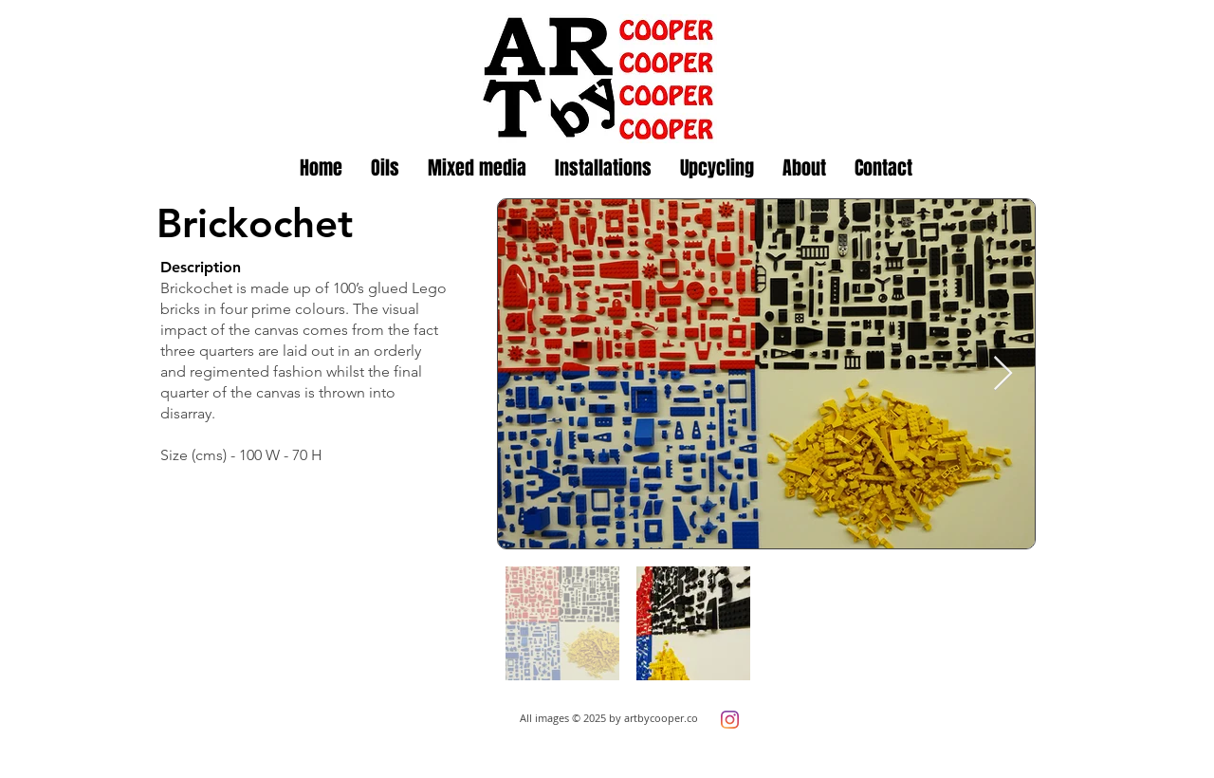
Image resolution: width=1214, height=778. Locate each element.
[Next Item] (1003, 374)
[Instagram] (730, 720)
